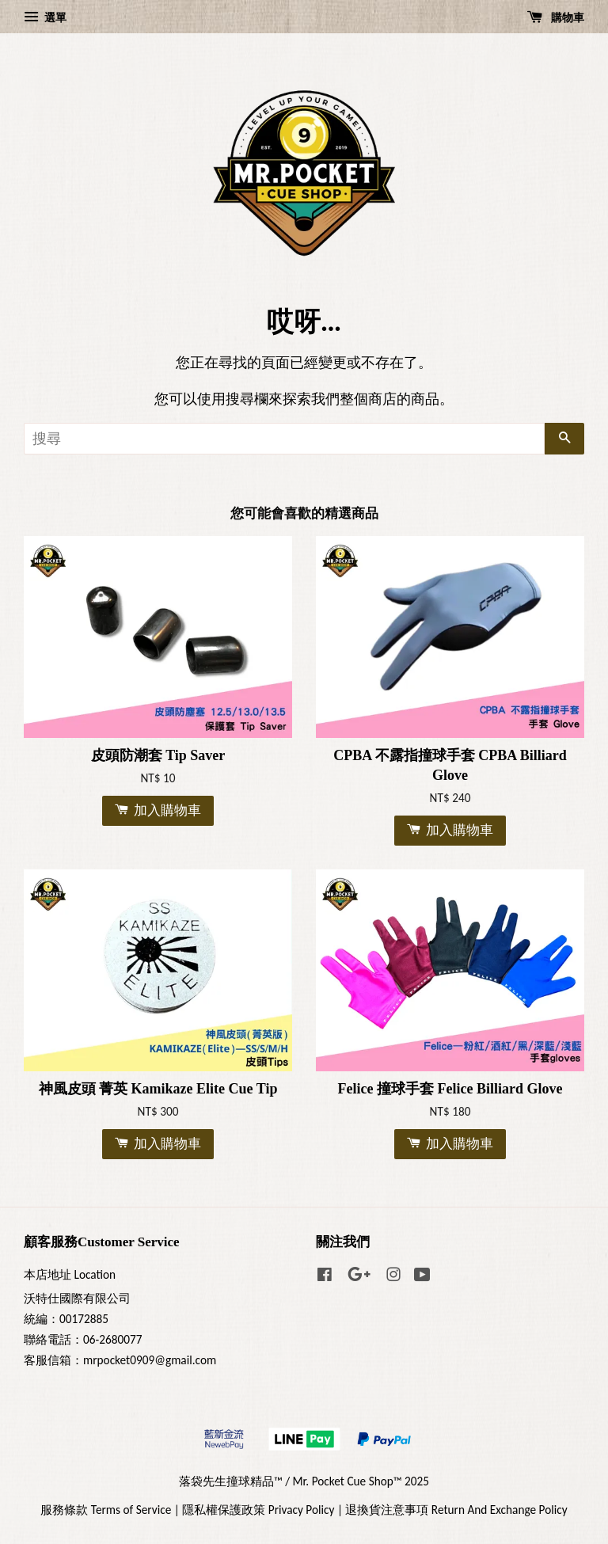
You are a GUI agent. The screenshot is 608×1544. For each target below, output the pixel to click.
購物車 (555, 17)
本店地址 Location (70, 1274)
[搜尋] (284, 438)
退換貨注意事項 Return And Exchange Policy (456, 1509)
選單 (45, 17)
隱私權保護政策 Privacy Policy (258, 1509)
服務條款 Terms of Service (105, 1509)
